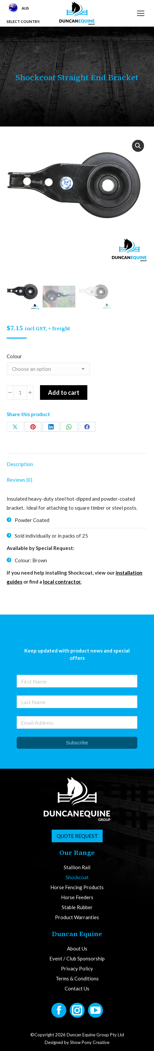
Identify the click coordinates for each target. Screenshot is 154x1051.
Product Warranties (77, 917)
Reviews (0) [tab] (19, 480)
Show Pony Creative (89, 1042)
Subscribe (77, 742)
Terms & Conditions (77, 978)
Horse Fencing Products (77, 887)
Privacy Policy (77, 968)
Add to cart (63, 392)
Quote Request (77, 836)
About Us (77, 948)
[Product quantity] (20, 392)
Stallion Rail (77, 867)
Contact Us (77, 988)
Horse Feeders (77, 897)
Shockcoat (77, 877)
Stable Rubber (77, 907)
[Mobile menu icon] (140, 13)
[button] (138, 146)
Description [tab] (20, 464)
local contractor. (62, 582)
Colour (14, 356)
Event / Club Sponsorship (77, 958)
